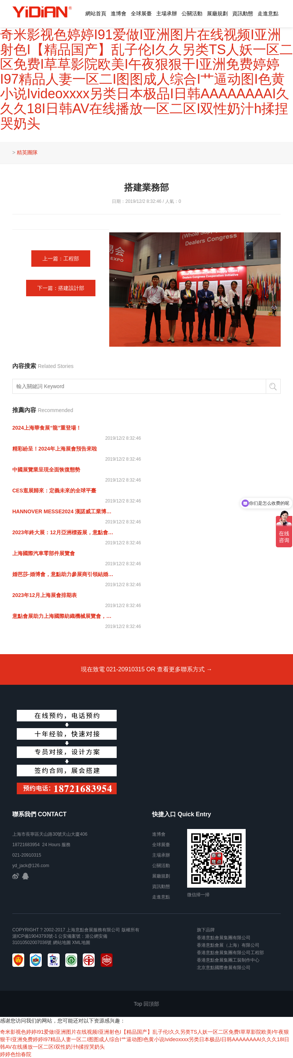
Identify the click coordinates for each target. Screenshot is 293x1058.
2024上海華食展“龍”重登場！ (46, 428)
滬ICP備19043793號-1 (34, 936)
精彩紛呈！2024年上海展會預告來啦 (54, 449)
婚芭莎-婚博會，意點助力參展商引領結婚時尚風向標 (63, 574)
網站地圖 (62, 942)
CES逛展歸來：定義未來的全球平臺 (54, 491)
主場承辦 (166, 13)
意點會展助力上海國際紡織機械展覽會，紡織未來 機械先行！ (63, 616)
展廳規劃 (217, 13)
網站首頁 (95, 13)
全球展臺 (141, 13)
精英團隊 (27, 152)
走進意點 (268, 13)
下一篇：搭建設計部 (60, 288)
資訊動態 (242, 13)
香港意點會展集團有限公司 (224, 937)
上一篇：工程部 (60, 259)
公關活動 (192, 13)
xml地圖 (81, 942)
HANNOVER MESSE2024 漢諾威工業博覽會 (63, 511)
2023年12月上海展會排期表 (44, 595)
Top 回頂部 (146, 1004)
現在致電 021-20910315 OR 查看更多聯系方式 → (146, 669)
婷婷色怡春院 (15, 1054)
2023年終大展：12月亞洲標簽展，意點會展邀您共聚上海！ (63, 532)
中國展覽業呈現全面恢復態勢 (46, 470)
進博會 (118, 13)
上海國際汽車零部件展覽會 (43, 553)
